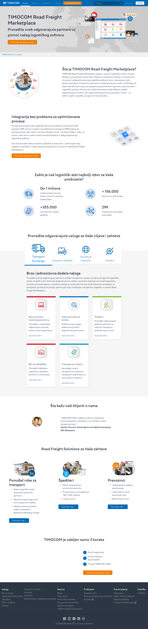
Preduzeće (89, 589)
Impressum (119, 593)
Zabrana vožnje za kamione (70, 609)
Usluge (5, 589)
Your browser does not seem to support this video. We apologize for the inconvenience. (49, 562)
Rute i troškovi (8, 603)
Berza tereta (7, 593)
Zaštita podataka (121, 599)
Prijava (140, 3)
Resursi (61, 589)
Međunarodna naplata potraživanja (40, 599)
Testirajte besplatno (72, 3)
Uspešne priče (90, 593)
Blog (59, 593)
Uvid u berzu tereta (66, 599)
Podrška (141, 593)
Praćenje (28, 593)
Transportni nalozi (32, 589)
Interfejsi (28, 596)
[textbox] (108, 3)
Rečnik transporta (65, 606)
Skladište (6, 599)
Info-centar (62, 596)
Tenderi (5, 606)
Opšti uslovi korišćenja (124, 596)
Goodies (89, 599)
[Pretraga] (105, 3)
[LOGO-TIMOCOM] (11, 3)
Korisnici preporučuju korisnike (98, 596)
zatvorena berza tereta (12, 596)
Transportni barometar (67, 603)
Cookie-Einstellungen (125, 603)
